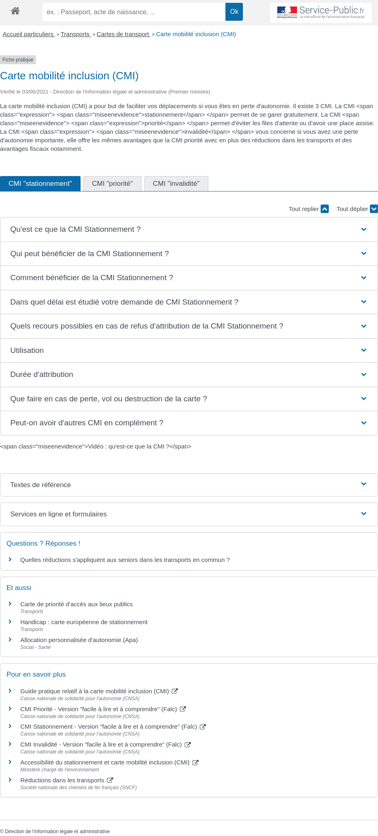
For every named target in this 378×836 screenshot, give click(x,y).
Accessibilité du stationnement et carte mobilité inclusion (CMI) (109, 762)
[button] (189, 230)
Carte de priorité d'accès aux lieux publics (76, 604)
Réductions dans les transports (66, 780)
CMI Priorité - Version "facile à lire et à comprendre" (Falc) (103, 708)
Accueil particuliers (29, 33)
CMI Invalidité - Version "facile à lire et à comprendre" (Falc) (105, 744)
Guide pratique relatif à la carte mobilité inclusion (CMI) (99, 691)
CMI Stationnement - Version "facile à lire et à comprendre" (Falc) (113, 726)
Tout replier (309, 209)
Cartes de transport (124, 33)
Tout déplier (357, 209)
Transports (76, 33)
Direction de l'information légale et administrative (57, 831)
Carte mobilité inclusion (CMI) (196, 33)
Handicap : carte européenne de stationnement (84, 621)
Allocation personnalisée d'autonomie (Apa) (79, 639)
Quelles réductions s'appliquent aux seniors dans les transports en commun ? (125, 559)
